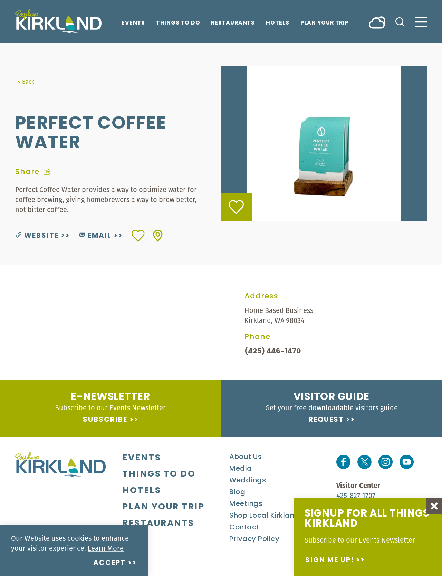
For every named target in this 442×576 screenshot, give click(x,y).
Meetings (245, 504)
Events (133, 23)
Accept (109, 563)
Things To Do (178, 23)
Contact (244, 528)
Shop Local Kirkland (264, 516)
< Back (26, 81)
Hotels (277, 23)
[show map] (158, 236)
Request (326, 419)
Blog (237, 492)
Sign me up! (329, 560)
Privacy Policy (254, 539)
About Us (245, 457)
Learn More (106, 548)
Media (240, 469)
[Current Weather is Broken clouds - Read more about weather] (377, 22)
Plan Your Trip (324, 23)
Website (37, 235)
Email (95, 235)
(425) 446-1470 (272, 351)
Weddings (247, 481)
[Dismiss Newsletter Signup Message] (434, 506)
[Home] (58, 21)
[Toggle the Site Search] (400, 21)
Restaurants (233, 23)
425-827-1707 (355, 495)
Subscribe (105, 419)
